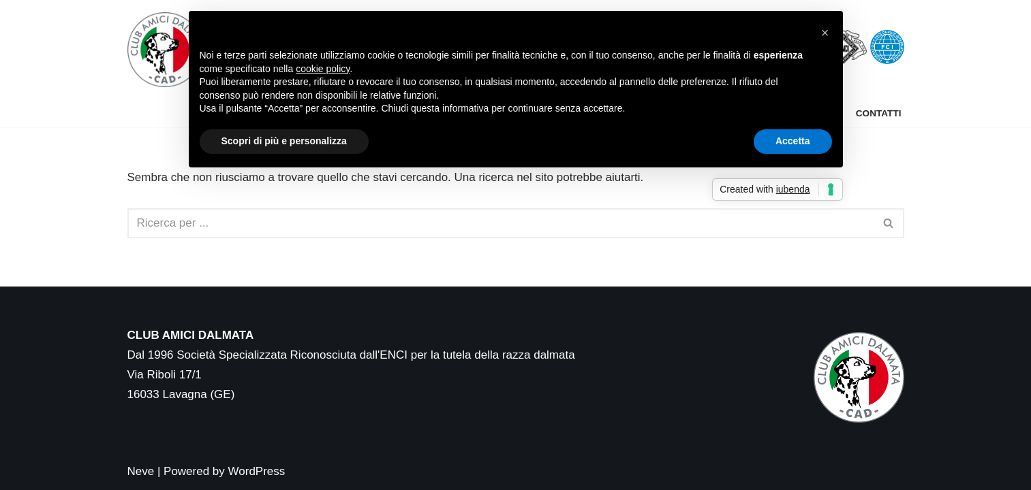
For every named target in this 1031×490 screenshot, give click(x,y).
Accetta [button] (792, 140)
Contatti (879, 113)
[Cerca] (500, 223)
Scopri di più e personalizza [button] (284, 140)
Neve (141, 471)
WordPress (257, 471)
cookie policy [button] (323, 68)
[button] (825, 33)
